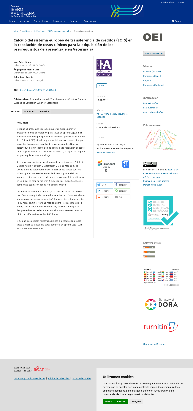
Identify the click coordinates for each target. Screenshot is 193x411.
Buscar (177, 21)
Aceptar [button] (108, 401)
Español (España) (152, 71)
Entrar (181, 2)
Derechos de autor (152, 184)
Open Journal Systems (154, 344)
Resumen (15, 111)
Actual (12, 21)
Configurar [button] (136, 401)
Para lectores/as (150, 103)
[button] (104, 184)
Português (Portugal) (153, 85)
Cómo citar (44, 111)
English (147, 80)
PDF (103, 85)
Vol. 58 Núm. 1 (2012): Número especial (51, 31)
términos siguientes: (105, 152)
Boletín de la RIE (168, 2)
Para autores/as (150, 107)
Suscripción (90, 21)
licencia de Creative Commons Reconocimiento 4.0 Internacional (161, 173)
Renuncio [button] (121, 401)
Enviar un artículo (154, 53)
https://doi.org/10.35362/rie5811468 (37, 90)
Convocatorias (41, 21)
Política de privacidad (59, 378)
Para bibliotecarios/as (153, 112)
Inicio (16, 31)
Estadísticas (30, 111)
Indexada (74, 21)
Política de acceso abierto (156, 180)
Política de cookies (82, 378)
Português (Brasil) (152, 76)
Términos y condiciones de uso (29, 378)
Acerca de (58, 21)
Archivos (24, 21)
